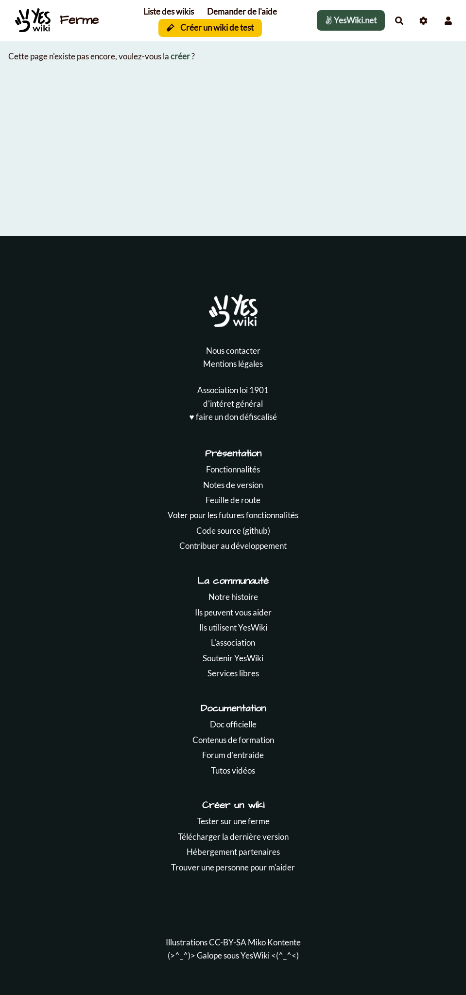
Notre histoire (233, 597)
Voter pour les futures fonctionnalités (233, 515)
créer (180, 56)
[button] (448, 20)
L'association (233, 642)
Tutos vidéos (233, 770)
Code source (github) (233, 530)
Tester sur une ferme (233, 821)
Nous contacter (233, 350)
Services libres (233, 673)
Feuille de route (233, 500)
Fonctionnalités (233, 469)
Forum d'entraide (233, 755)
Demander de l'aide (242, 11)
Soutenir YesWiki (233, 658)
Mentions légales (233, 364)
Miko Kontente (274, 942)
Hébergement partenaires (233, 852)
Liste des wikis (168, 11)
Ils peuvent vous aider (233, 612)
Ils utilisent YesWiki (233, 627)
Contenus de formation (233, 740)
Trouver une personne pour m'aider (233, 867)
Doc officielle (233, 724)
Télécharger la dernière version (233, 837)
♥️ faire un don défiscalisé (232, 417)
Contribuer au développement (233, 546)
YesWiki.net (351, 20)
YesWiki (255, 955)
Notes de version (233, 485)
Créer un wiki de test (210, 27)
